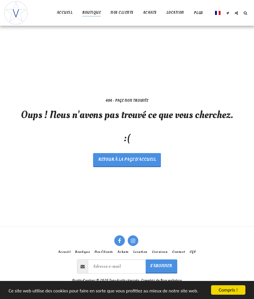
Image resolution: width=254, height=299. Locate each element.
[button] (227, 13)
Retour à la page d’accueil (127, 160)
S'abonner (161, 266)
